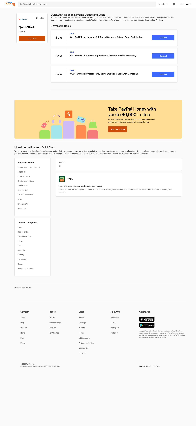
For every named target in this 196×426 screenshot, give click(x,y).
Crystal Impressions (26, 181)
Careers (23, 328)
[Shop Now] (32, 38)
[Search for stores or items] (87, 4)
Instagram (115, 328)
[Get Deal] (163, 37)
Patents (82, 328)
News (22, 333)
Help (22, 323)
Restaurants (23, 232)
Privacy (82, 317)
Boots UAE (22, 208)
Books (20, 264)
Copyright (82, 323)
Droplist (52, 317)
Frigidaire (21, 172)
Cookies (82, 353)
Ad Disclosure (84, 338)
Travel (20, 245)
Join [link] (181, 4)
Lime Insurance (24, 176)
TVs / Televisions (24, 236)
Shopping (21, 250)
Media (22, 343)
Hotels (20, 241)
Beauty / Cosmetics (26, 268)
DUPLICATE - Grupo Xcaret (29, 167)
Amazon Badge (55, 323)
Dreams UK (22, 190)
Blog (22, 338)
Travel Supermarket (26, 195)
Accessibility (84, 348)
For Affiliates (54, 333)
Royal (20, 199)
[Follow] (39, 17)
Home (17, 287)
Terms (81, 333)
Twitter (113, 323)
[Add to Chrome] (117, 129)
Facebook (115, 317)
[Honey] (10, 4)
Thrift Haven (23, 185)
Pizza (20, 227)
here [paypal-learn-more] (58, 366)
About (22, 317)
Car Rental (22, 259)
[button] (149, 366)
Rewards (52, 328)
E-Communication (86, 343)
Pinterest (114, 333)
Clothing (21, 255)
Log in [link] (188, 4)
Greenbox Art (23, 204)
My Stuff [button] (163, 4)
